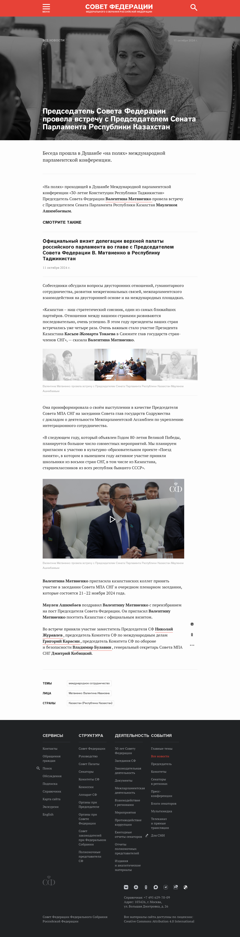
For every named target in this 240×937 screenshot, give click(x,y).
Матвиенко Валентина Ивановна (89, 693)
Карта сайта (51, 799)
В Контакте (192, 624)
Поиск (47, 768)
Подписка (50, 784)
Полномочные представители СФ (90, 856)
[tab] (192, 637)
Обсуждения (52, 776)
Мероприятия (125, 812)
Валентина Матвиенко (129, 198)
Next (144, 365)
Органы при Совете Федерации (88, 818)
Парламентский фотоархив (185, 887)
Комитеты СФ (89, 779)
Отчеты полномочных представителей (127, 848)
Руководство (88, 756)
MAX (156, 887)
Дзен (136, 887)
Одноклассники (192, 634)
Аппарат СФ (88, 795)
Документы (123, 780)
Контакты (50, 748)
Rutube (175, 887)
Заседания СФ (125, 761)
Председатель (161, 764)
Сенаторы (86, 771)
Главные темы (161, 748)
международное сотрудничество (89, 683)
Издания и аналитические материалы (128, 865)
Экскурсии (51, 807)
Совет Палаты (89, 764)
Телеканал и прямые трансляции (160, 823)
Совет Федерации (92, 748)
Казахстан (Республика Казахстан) (90, 703)
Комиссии (86, 787)
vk (126, 887)
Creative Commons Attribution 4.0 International (159, 921)
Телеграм (166, 887)
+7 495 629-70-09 (157, 897)
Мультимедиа (161, 811)
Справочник (52, 791)
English (48, 814)
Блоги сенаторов (163, 803)
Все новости (53, 40)
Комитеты (158, 771)
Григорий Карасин (61, 641)
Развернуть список (192, 645)
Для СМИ (158, 835)
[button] (46, 8)
